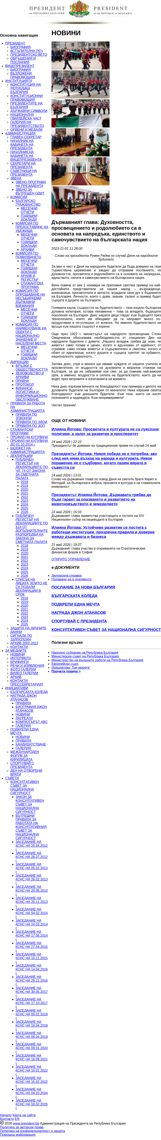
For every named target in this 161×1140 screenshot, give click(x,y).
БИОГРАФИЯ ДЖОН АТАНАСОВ (31, 708)
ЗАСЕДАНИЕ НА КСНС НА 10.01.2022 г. (32, 1070)
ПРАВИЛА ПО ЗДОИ (31, 422)
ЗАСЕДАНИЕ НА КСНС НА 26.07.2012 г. (32, 856)
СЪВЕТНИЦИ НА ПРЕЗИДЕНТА (23, 172)
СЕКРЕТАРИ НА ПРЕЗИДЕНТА (23, 165)
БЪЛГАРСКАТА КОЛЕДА (29, 692)
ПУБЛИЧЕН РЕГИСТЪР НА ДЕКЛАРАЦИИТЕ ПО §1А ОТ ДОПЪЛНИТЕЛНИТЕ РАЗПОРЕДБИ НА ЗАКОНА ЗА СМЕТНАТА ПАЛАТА (32, 529)
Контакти (7, 1119)
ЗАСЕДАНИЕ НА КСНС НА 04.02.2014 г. (32, 913)
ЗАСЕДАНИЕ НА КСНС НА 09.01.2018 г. (32, 1014)
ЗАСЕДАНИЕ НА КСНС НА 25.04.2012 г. (32, 845)
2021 (24, 493)
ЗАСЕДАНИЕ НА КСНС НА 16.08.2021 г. (32, 1059)
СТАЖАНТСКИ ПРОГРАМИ (21, 431)
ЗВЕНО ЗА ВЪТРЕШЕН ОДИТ (30, 191)
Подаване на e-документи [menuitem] (71, 579)
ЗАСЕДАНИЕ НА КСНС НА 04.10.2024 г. (32, 1093)
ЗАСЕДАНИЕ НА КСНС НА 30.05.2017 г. (32, 991)
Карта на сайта (23, 1115)
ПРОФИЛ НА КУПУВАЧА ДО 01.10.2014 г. (29, 442)
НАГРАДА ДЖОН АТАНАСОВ (23, 697)
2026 (24, 512)
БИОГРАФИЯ (20, 47)
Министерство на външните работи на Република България (97, 660)
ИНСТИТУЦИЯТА (18, 81)
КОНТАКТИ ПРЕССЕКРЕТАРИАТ (26, 682)
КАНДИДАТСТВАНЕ (31, 744)
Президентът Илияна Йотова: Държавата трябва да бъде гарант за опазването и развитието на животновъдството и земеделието (101, 499)
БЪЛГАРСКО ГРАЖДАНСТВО (28, 202)
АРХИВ (15, 677)
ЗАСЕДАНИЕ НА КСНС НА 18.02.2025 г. (32, 1104)
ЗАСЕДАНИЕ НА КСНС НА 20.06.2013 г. (32, 890)
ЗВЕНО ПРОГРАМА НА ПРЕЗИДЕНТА (31, 184)
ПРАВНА (22, 381)
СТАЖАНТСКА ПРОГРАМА (32, 285)
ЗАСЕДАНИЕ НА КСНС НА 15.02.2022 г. (32, 1081)
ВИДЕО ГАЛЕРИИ (24, 673)
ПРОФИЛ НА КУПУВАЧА (29, 437)
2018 (24, 482)
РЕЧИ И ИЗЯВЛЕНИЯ (27, 665)
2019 (24, 486)
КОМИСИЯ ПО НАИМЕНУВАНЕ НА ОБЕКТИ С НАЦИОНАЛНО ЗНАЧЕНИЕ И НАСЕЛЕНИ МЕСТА (31, 334)
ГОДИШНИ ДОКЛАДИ (29, 217)
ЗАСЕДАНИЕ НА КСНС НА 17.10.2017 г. (32, 1003)
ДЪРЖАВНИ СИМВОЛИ (28, 111)
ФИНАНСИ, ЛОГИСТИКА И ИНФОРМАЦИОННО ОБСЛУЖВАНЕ (32, 394)
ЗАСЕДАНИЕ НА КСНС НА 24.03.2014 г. (32, 924)
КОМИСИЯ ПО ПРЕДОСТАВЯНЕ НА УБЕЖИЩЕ (32, 227)
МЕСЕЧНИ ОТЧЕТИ (29, 210)
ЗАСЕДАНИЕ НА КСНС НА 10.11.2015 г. (32, 958)
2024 (24, 504)
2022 (24, 497)
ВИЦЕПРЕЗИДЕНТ (19, 66)
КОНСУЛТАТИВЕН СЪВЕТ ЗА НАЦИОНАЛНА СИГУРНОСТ (24, 787)
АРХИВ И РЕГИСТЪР (30, 277)
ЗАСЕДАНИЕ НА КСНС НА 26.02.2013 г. (32, 879)
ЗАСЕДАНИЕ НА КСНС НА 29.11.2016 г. (32, 980)
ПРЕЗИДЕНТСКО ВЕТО (28, 54)
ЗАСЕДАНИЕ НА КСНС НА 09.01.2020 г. (32, 1048)
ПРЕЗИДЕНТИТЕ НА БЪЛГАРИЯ (26, 105)
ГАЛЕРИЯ (23, 725)
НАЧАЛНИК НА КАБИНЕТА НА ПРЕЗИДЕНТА (22, 144)
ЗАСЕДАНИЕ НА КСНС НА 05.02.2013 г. (32, 868)
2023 (24, 501)
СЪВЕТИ (12, 778)
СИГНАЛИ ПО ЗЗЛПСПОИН (21, 637)
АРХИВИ (27, 249)
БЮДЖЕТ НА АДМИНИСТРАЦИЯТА (27, 450)
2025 (24, 508)
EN (17, 1119)
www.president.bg (26, 1123)
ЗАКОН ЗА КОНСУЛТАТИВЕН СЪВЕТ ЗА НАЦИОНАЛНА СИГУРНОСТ (30, 804)
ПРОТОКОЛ (25, 384)
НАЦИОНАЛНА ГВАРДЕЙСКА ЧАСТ (25, 116)
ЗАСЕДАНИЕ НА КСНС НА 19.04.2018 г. (32, 1025)
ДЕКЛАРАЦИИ (21, 456)
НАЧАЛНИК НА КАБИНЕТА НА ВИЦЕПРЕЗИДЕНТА (26, 155)
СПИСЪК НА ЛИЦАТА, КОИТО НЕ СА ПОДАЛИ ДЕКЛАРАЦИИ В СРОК (31, 587)
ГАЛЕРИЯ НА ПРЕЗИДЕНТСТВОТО (27, 124)
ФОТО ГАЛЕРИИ (23, 669)
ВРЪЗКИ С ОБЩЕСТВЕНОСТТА (32, 367)
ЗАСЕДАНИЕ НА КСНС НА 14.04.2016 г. (32, 969)
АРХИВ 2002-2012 (24, 643)
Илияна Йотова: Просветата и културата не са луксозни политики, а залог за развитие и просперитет (105, 431)
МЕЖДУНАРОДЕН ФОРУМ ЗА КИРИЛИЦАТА (24, 755)
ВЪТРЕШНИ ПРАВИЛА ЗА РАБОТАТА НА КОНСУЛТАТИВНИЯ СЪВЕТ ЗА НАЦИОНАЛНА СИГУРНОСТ (31, 827)
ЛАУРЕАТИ (24, 718)
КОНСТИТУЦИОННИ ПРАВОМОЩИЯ (26, 97)
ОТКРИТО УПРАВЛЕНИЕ (70, 559)
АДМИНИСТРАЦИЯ (20, 133)
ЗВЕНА (15, 178)
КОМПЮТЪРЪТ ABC (32, 722)
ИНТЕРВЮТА (20, 658)
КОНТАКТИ (19, 647)
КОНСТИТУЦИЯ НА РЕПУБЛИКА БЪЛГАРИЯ (25, 88)
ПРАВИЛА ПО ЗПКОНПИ (26, 416)
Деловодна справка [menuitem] (66, 575)
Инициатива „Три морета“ (70, 667)
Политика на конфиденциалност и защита (32, 1131)
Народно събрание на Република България (84, 652)
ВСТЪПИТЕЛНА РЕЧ (26, 51)
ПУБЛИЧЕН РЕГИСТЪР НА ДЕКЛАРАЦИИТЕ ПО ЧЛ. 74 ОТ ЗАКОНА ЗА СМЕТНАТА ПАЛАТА (32, 469)
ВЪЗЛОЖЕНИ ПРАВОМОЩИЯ (22, 75)
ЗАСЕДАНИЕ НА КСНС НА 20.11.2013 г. (32, 901)
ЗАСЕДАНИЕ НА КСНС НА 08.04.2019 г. (32, 1036)
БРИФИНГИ (19, 662)
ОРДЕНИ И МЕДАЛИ (26, 129)
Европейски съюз (64, 664)
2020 (24, 489)
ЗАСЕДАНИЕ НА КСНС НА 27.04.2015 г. (32, 946)
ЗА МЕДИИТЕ (16, 650)
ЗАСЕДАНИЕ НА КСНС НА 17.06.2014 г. (32, 935)
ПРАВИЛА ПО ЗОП (30, 426)
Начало (6, 1115)
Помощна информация (17, 1134)
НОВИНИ (17, 654)
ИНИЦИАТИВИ (16, 688)
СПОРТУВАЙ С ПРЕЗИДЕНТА (22, 765)
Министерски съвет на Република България (85, 656)
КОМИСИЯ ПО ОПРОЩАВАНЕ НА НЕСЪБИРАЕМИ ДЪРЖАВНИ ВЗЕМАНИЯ (30, 298)
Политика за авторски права (22, 1127)
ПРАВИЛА (23, 703)
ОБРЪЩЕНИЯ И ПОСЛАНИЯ (23, 60)
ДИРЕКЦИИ (19, 362)
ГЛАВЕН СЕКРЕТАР (25, 137)
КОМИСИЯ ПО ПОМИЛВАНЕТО (28, 255)
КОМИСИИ (18, 197)
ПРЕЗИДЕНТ (15, 43)
